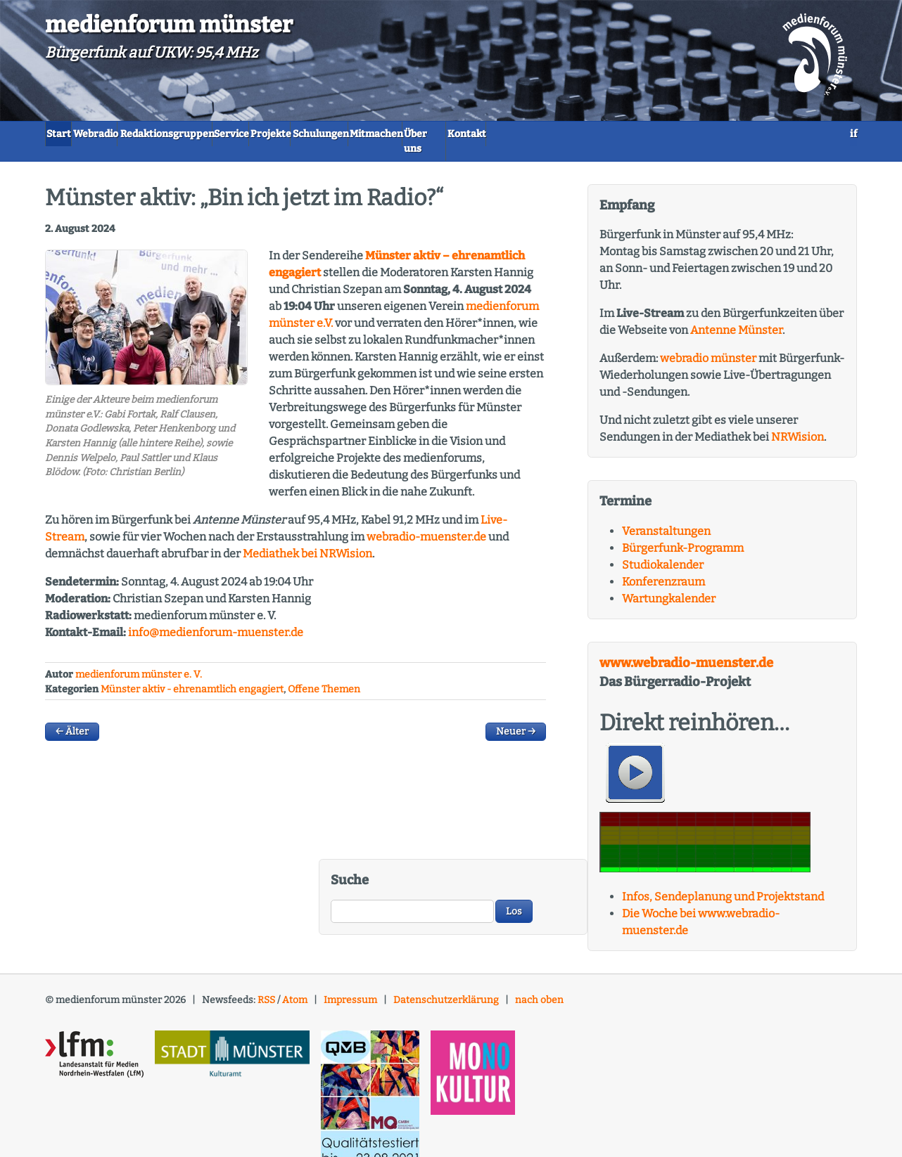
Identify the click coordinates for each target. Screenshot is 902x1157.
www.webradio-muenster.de (686, 649)
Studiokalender (663, 551)
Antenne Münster (736, 316)
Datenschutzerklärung (446, 987)
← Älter (72, 718)
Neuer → (515, 718)
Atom (294, 987)
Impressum (350, 987)
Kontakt (730, 134)
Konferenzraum (663, 568)
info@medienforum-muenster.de (215, 619)
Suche (350, 866)
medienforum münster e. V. (138, 661)
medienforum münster (169, 24)
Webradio (137, 134)
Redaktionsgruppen (242, 134)
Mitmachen (580, 134)
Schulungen (492, 134)
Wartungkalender (669, 585)
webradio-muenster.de (426, 523)
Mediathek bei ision (307, 540)
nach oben (539, 987)
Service (342, 134)
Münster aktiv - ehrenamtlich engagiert (192, 676)
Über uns (659, 134)
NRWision (797, 423)
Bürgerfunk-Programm (683, 534)
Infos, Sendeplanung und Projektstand (723, 883)
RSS (266, 987)
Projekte (411, 134)
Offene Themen (324, 676)
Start (72, 134)
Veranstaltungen (666, 517)
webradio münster (708, 344)
